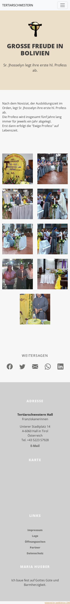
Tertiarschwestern (17, 5)
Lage (35, 536)
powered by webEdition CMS (57, 602)
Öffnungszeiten (35, 541)
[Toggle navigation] (62, 5)
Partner (35, 547)
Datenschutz (35, 553)
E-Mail (35, 446)
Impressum (35, 530)
